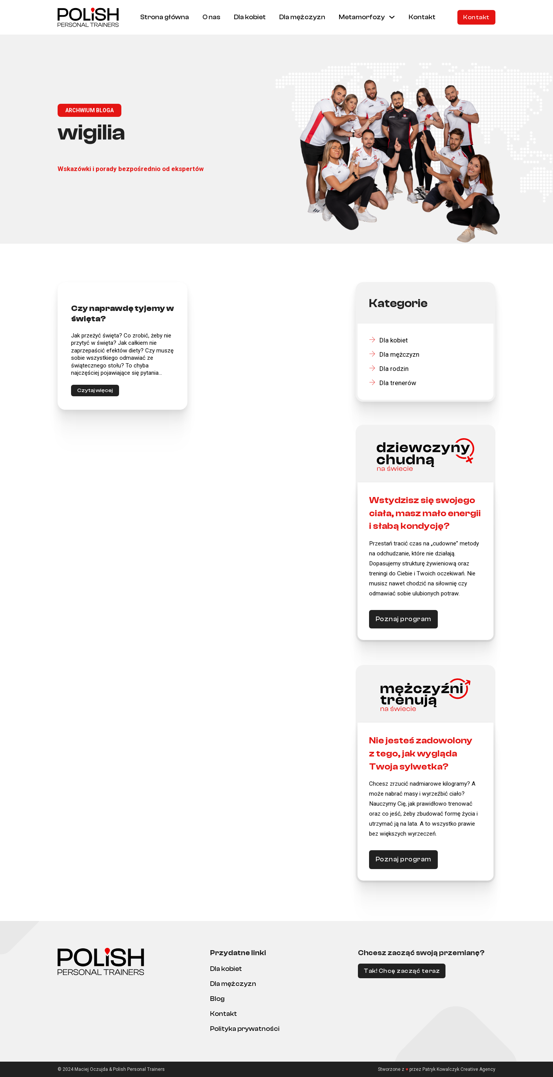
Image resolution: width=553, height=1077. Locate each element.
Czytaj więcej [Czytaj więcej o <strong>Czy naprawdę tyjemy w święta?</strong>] (95, 390)
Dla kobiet (250, 17)
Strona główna (164, 17)
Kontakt (422, 17)
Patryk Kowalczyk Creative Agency (458, 1069)
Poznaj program (403, 619)
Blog (217, 998)
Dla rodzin (389, 368)
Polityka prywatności (245, 1028)
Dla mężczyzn (302, 17)
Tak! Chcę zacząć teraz (402, 970)
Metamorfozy (362, 17)
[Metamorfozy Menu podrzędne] (392, 17)
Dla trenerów (392, 383)
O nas (211, 17)
